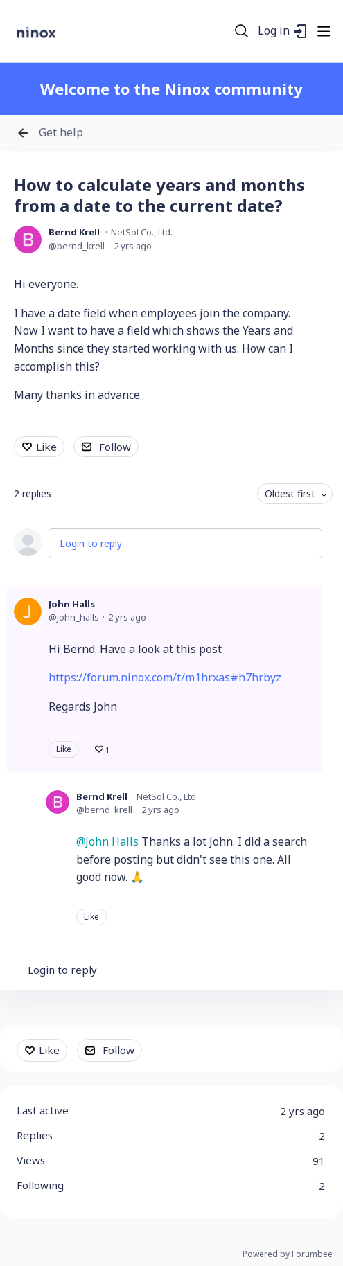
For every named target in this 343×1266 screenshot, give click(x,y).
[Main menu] (323, 31)
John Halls (72, 604)
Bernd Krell (74, 232)
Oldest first (290, 493)
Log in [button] (274, 31)
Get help (61, 133)
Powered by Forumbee (288, 1254)
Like (46, 447)
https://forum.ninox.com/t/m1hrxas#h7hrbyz (165, 677)
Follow (115, 447)
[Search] (241, 31)
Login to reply (91, 543)
